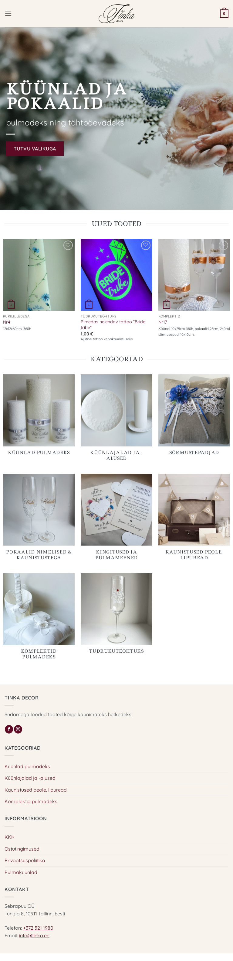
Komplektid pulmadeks (31, 801)
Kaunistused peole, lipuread (36, 790)
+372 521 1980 (38, 928)
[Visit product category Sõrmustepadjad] (194, 418)
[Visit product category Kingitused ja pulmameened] (116, 520)
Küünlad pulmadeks (27, 766)
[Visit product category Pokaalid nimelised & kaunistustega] (39, 520)
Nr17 (162, 322)
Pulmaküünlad (21, 872)
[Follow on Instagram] (18, 729)
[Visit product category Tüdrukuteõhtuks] (116, 617)
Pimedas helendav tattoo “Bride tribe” (113, 324)
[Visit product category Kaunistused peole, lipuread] (194, 520)
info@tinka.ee (34, 935)
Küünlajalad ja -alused (30, 778)
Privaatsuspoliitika (25, 860)
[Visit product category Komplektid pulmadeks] (39, 620)
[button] (8, 13)
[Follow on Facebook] (9, 729)
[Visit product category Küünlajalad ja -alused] (116, 421)
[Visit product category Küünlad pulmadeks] (39, 418)
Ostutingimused (22, 849)
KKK (10, 837)
